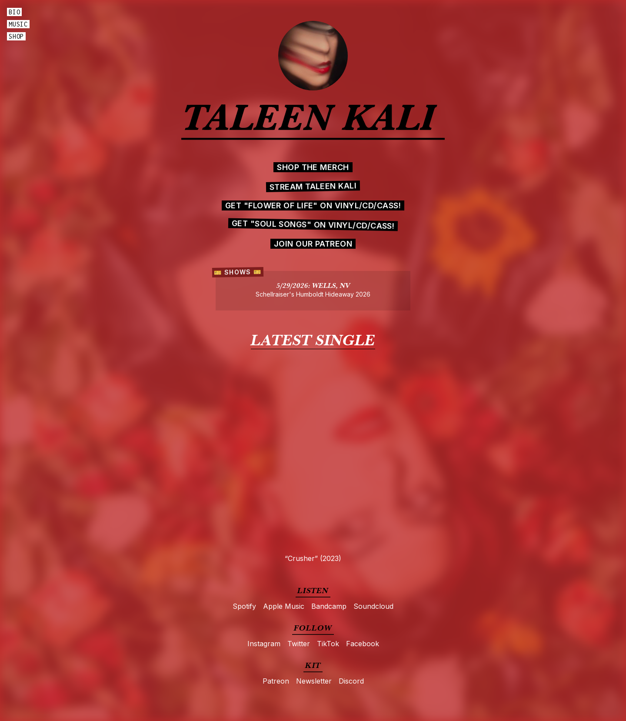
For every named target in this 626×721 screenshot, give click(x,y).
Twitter (298, 643)
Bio (14, 12)
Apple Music (283, 606)
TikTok (328, 643)
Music (18, 24)
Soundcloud (373, 606)
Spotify (244, 606)
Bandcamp (328, 606)
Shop (16, 36)
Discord (351, 681)
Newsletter (314, 681)
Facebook (362, 643)
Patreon (276, 681)
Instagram (263, 643)
